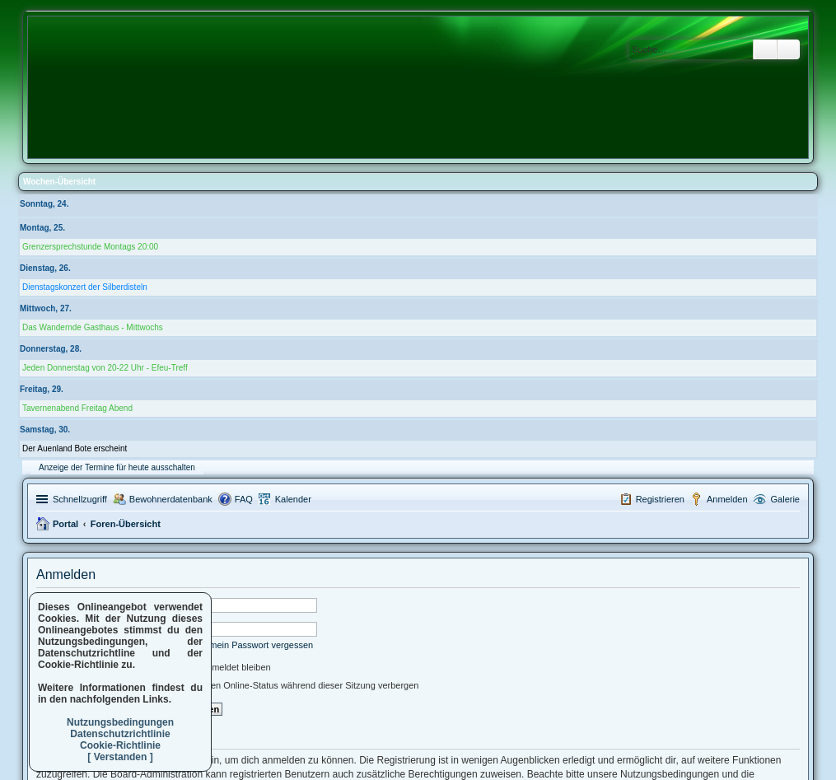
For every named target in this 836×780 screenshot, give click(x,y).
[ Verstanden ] (119, 757)
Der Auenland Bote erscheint (74, 448)
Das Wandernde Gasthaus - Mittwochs (92, 327)
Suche (765, 49)
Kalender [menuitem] (293, 499)
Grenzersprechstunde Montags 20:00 (90, 246)
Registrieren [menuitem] (660, 499)
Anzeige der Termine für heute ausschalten (117, 467)
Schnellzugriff (80, 499)
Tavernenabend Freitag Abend (77, 408)
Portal (65, 524)
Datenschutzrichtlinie (120, 734)
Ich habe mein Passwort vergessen (242, 645)
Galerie (785, 499)
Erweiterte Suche (789, 49)
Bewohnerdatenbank (171, 499)
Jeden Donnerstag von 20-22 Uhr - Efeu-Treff (105, 367)
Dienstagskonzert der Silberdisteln (84, 287)
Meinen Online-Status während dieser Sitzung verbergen (296, 685)
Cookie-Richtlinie (120, 745)
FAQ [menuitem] (244, 499)
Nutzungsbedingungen (120, 722)
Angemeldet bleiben (223, 667)
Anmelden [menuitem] (727, 499)
